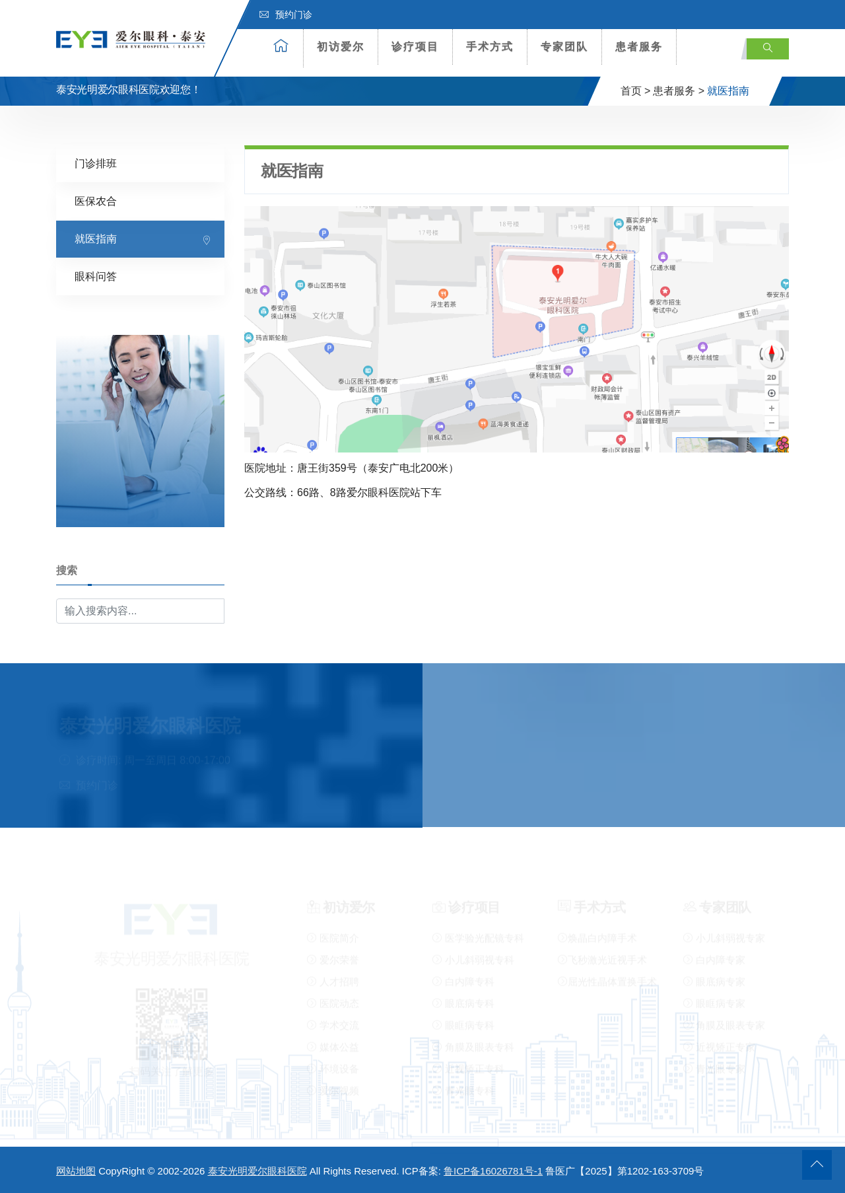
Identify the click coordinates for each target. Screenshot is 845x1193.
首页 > (636, 90)
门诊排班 (96, 162)
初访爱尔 (340, 46)
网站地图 (76, 1170)
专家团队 (564, 46)
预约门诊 (285, 14)
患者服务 (639, 46)
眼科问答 (96, 275)
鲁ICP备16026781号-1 (493, 1170)
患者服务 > (678, 90)
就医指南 (96, 238)
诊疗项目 (415, 46)
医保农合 (96, 200)
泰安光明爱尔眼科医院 (257, 1170)
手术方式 (490, 46)
